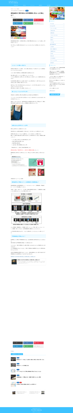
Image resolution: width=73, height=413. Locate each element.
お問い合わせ (52, 90)
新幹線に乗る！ (16, 5)
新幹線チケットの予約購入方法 (25, 365)
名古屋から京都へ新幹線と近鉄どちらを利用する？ (28, 390)
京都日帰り (40, 5)
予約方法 (24, 5)
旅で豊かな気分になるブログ (36, 408)
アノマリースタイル (13, 2)
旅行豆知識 (48, 5)
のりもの (56, 5)
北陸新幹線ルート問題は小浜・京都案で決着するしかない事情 (30, 380)
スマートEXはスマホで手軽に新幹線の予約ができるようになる (30, 373)
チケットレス (32, 5)
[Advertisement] (28, 54)
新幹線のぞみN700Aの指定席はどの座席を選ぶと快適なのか (22, 255)
